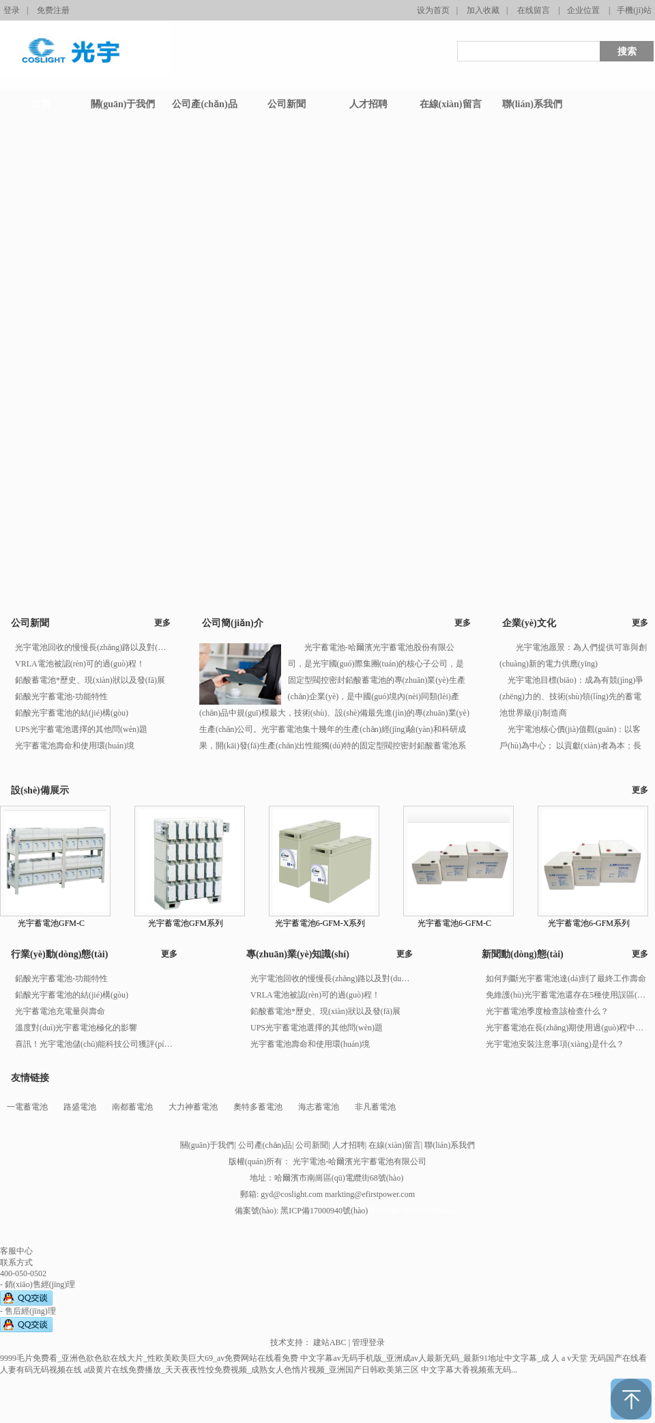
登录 (11, 10)
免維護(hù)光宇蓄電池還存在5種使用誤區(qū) (566, 995)
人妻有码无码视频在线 (41, 1370)
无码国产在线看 (618, 1358)
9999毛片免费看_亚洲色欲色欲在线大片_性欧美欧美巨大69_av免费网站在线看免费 (149, 1358)
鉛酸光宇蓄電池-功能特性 (61, 696)
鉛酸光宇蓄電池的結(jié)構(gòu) (71, 713)
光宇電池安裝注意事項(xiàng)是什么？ (555, 1044)
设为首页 (433, 10)
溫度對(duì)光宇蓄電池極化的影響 (76, 1027)
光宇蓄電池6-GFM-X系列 (320, 923)
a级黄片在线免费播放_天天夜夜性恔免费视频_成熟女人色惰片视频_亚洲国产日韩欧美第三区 (251, 1370)
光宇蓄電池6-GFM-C (454, 923)
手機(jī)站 (634, 10)
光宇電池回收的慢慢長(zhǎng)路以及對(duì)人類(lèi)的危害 (92, 647)
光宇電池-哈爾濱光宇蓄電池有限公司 (359, 1161)
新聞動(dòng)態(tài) (523, 954)
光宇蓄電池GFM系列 (185, 923)
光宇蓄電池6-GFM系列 (589, 923)
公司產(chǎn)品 (265, 1145)
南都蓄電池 (132, 1107)
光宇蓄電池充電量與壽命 (60, 1011)
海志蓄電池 (318, 1107)
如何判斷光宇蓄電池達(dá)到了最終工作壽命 (566, 978)
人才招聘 (348, 1145)
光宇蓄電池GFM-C (51, 923)
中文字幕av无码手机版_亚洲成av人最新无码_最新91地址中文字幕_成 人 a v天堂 (443, 1358)
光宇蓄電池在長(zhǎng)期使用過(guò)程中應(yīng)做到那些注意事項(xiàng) (566, 1027)
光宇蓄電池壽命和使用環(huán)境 (74, 745)
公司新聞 (30, 623)
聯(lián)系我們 (449, 1145)
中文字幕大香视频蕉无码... (469, 1370)
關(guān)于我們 (207, 1145)
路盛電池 (79, 1107)
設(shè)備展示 (40, 790)
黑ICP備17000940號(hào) (411, 1210)
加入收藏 (483, 10)
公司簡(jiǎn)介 (232, 623)
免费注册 (53, 10)
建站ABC (330, 1342)
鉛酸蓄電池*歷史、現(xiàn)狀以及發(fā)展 (325, 1011)
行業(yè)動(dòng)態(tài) (59, 954)
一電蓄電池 (27, 1107)
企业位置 (583, 10)
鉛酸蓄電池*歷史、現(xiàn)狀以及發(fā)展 (90, 680)
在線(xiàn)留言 (394, 1145)
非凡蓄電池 (375, 1107)
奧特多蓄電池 (257, 1107)
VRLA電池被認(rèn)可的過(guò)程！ (315, 995)
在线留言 (533, 10)
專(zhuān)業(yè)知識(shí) (297, 954)
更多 (162, 623)
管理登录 (368, 1342)
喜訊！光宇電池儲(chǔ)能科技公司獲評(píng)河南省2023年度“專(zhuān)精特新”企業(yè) (95, 1044)
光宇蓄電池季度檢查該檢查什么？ (547, 1011)
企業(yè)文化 (529, 623)
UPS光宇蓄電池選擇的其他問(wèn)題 (81, 729)
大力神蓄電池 (193, 1107)
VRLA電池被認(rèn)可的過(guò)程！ (80, 663)
